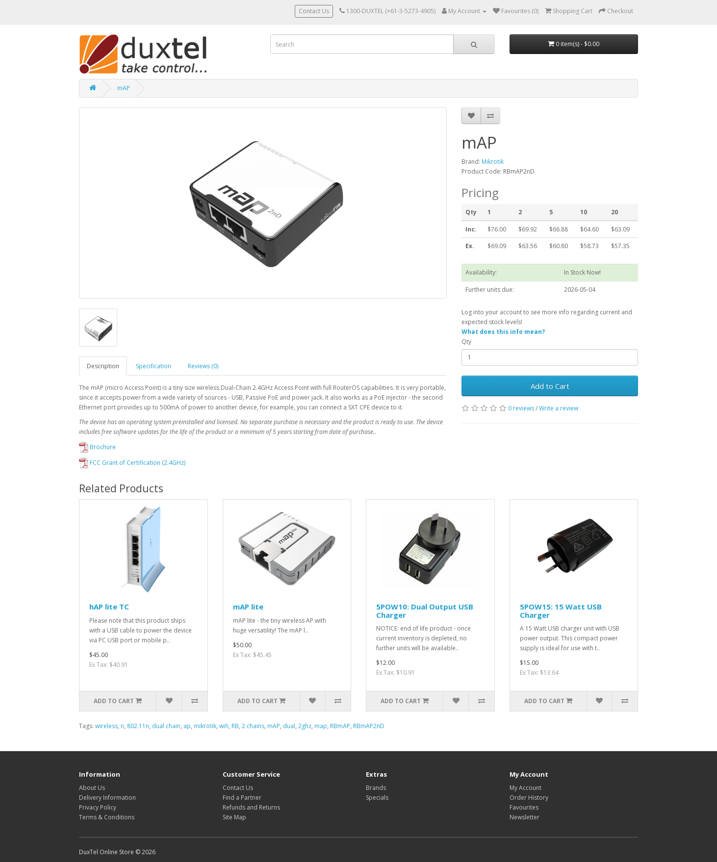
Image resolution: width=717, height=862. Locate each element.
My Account (525, 788)
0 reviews (521, 408)
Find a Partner (242, 797)
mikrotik (205, 726)
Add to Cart (550, 386)
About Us (92, 788)
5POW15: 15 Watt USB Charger (561, 611)
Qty (466, 341)
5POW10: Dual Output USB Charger (424, 611)
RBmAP (340, 726)
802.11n (138, 726)
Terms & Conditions (106, 817)
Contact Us (314, 11)
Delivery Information (107, 797)
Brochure (97, 447)
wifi (224, 726)
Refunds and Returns (251, 807)
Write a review (558, 408)
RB (235, 726)
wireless (106, 726)
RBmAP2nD (368, 726)
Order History (529, 797)
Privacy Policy (97, 807)
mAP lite (248, 606)
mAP (123, 88)
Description (103, 366)
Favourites (524, 807)
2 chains (253, 726)
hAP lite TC (109, 606)
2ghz (304, 726)
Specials (377, 797)
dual (289, 726)
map (320, 726)
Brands (376, 788)
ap (187, 726)
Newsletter (524, 817)
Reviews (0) (203, 366)
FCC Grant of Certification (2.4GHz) (132, 462)
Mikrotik (493, 161)
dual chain (166, 726)
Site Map (234, 817)
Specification (153, 366)
